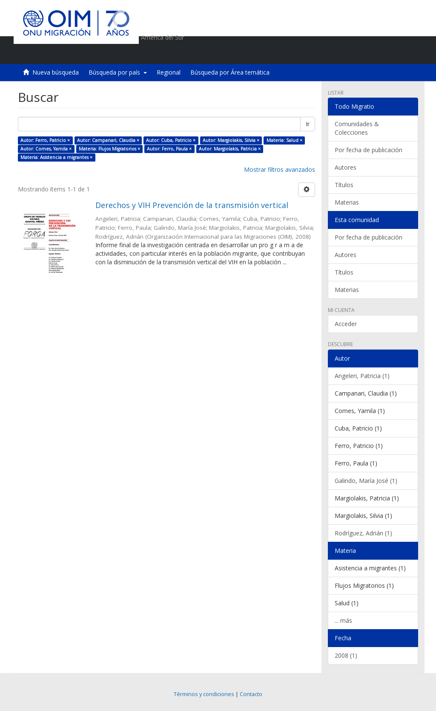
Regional (169, 72)
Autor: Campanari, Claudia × (108, 140)
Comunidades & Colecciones (357, 128)
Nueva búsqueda (55, 72)
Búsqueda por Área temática (230, 72)
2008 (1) (346, 655)
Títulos (344, 185)
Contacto (251, 694)
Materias (347, 202)
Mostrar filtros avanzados (279, 169)
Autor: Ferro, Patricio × (45, 140)
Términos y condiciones (204, 694)
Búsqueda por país (118, 72)
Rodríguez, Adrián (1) (363, 533)
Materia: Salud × (284, 140)
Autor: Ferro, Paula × (169, 149)
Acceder (346, 324)
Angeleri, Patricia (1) (362, 376)
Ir (308, 124)
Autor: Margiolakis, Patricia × (230, 149)
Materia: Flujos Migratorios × (109, 149)
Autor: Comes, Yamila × (46, 149)
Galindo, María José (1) (366, 481)
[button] (363, 53)
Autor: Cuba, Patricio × (170, 140)
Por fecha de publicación (368, 150)
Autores (345, 167)
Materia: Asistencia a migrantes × (56, 157)
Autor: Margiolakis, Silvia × (231, 140)
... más (343, 620)
